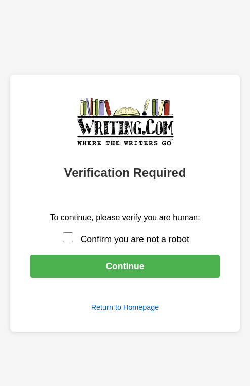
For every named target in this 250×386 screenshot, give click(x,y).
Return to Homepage (125, 307)
